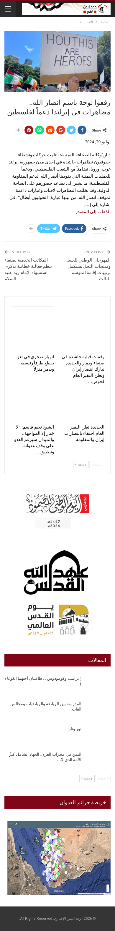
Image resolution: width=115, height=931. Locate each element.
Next (80, 464)
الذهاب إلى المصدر (93, 211)
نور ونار (75, 729)
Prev (96, 464)
